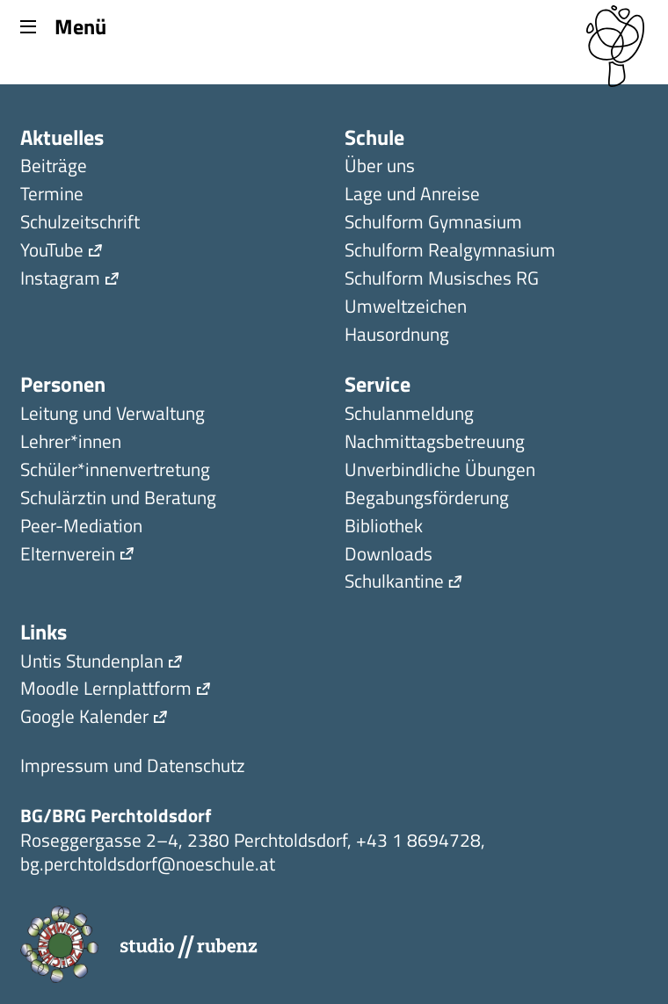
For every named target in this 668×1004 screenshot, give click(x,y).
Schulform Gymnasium (433, 223)
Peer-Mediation (81, 527)
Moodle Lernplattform (106, 690)
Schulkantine (394, 583)
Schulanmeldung (409, 415)
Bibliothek (384, 527)
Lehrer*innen (70, 443)
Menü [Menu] (62, 25)
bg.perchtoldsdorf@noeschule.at (147, 863)
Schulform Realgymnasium (450, 252)
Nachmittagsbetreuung (435, 443)
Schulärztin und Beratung (118, 499)
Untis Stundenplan (91, 663)
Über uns (380, 167)
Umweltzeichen (406, 308)
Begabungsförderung (427, 499)
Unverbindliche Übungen (440, 471)
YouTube (52, 252)
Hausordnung (397, 336)
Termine (52, 195)
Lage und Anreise (412, 195)
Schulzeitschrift (80, 223)
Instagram (60, 280)
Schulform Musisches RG (442, 280)
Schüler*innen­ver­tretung (115, 471)
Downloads (388, 555)
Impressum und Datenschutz (132, 767)
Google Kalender (84, 718)
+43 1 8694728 (418, 840)
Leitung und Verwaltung (112, 415)
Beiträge (53, 167)
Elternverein (67, 555)
